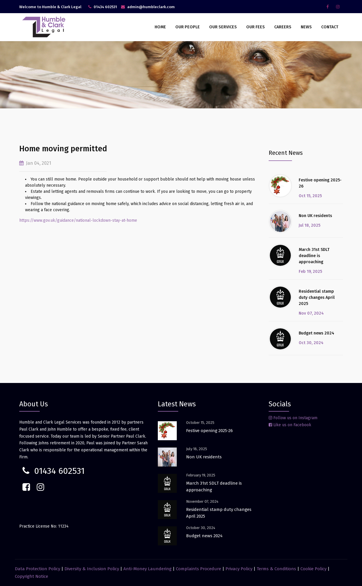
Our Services (223, 27)
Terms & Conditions (276, 568)
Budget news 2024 (316, 333)
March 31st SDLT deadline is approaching (314, 255)
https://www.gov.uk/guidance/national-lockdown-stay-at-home (78, 220)
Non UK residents (315, 215)
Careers (282, 27)
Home (160, 27)
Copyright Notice (31, 576)
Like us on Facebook (290, 424)
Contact (329, 27)
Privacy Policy (238, 568)
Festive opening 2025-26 (320, 183)
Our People (187, 27)
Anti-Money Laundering (147, 568)
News (306, 27)
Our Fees (255, 27)
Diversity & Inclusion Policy (91, 568)
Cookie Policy (313, 568)
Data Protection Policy (37, 568)
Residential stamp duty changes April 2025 (317, 297)
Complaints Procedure (198, 568)
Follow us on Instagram (293, 417)
